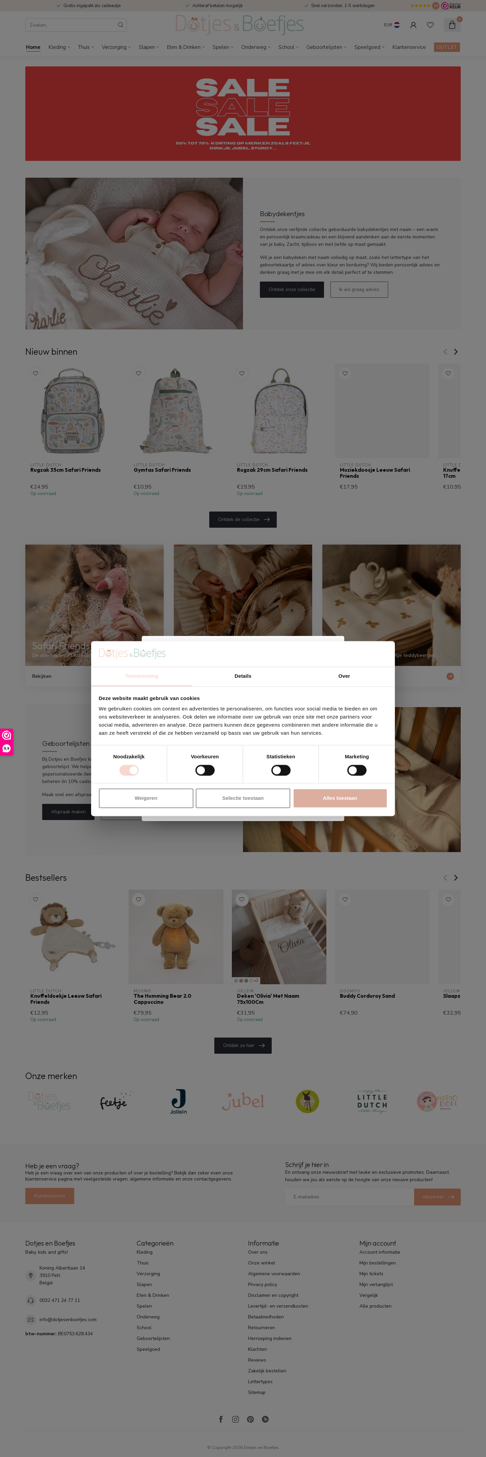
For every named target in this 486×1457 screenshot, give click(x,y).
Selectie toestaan (243, 798)
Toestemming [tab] (141, 676)
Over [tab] (344, 676)
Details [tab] (243, 676)
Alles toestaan (340, 798)
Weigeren (146, 798)
